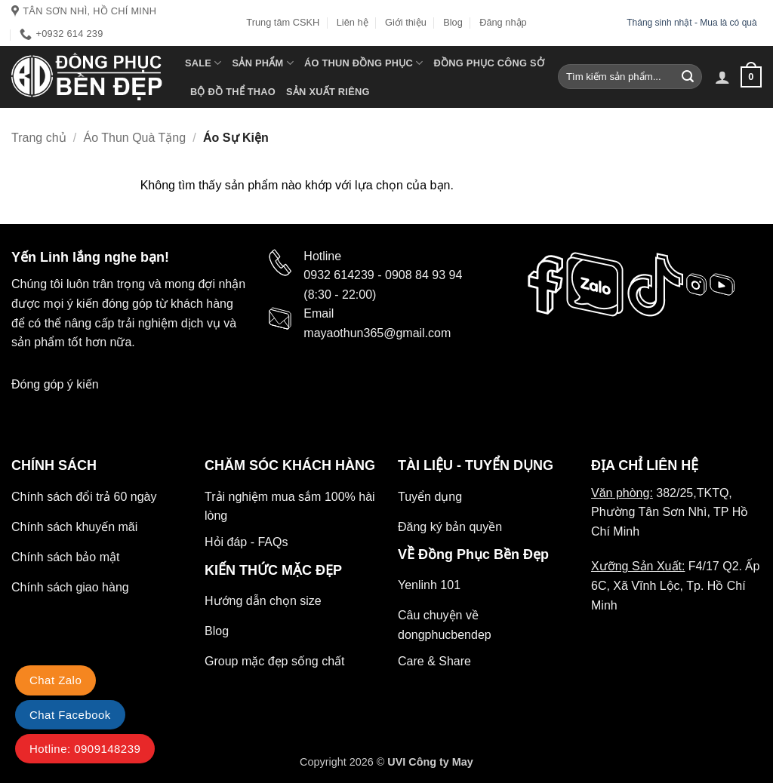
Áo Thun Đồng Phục (363, 63)
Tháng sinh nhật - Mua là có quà (693, 22)
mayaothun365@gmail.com (377, 333)
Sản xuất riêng (328, 91)
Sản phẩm (263, 63)
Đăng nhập (503, 22)
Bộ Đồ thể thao (233, 91)
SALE (203, 63)
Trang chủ (38, 137)
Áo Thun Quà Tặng (135, 137)
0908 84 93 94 (423, 275)
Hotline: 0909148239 (84, 748)
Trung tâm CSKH (282, 22)
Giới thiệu (406, 22)
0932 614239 (338, 275)
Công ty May (440, 762)
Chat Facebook (70, 714)
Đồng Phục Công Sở (489, 63)
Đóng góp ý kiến (55, 384)
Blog (453, 22)
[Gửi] (688, 77)
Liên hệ (352, 22)
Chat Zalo (55, 680)
